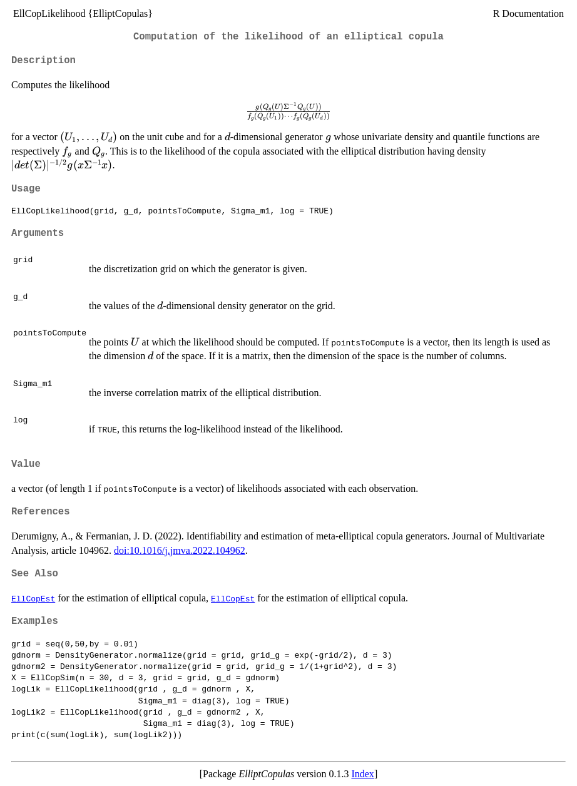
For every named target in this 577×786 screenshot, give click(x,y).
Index (362, 773)
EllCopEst (33, 598)
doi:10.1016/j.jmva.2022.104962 (179, 550)
